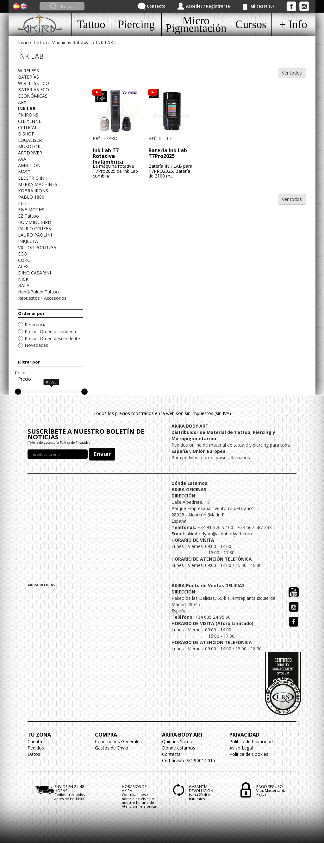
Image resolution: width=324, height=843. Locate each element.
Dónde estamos (178, 748)
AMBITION (29, 165)
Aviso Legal (241, 748)
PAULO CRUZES (34, 229)
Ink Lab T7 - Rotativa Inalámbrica (108, 156)
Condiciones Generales (118, 741)
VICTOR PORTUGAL (38, 247)
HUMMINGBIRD (34, 222)
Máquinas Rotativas (71, 42)
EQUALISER (30, 140)
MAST (24, 172)
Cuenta (35, 741)
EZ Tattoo (28, 216)
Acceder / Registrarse (208, 6)
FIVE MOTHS (31, 210)
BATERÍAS (28, 77)
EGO (22, 254)
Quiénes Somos (178, 741)
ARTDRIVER (30, 153)
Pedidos (36, 748)
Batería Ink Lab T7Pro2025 (167, 153)
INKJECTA (28, 241)
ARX (22, 102)
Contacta (171, 754)
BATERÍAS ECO (33, 90)
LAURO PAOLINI (35, 235)
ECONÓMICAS (32, 96)
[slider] (18, 391)
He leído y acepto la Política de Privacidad (60, 442)
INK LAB (104, 42)
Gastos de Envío (111, 748)
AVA (22, 159)
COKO (24, 260)
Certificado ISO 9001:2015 (188, 760)
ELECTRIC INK (32, 178)
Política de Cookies (248, 754)
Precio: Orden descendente (52, 338)
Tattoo (40, 42)
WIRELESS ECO (33, 83)
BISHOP (26, 134)
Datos (34, 754)
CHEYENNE (29, 121)
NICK (23, 279)
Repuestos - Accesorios (42, 298)
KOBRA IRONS (33, 191)
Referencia (36, 325)
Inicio (23, 42)
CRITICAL (27, 127)
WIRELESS (28, 71)
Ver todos (292, 73)
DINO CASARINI (34, 273)
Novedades (36, 345)
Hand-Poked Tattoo (38, 292)
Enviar (102, 454)
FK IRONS (28, 115)
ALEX (23, 266)
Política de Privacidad (251, 741)
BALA (23, 285)
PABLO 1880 (31, 197)
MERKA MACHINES (37, 184)
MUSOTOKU (31, 146)
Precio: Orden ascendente (51, 331)
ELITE (24, 203)
